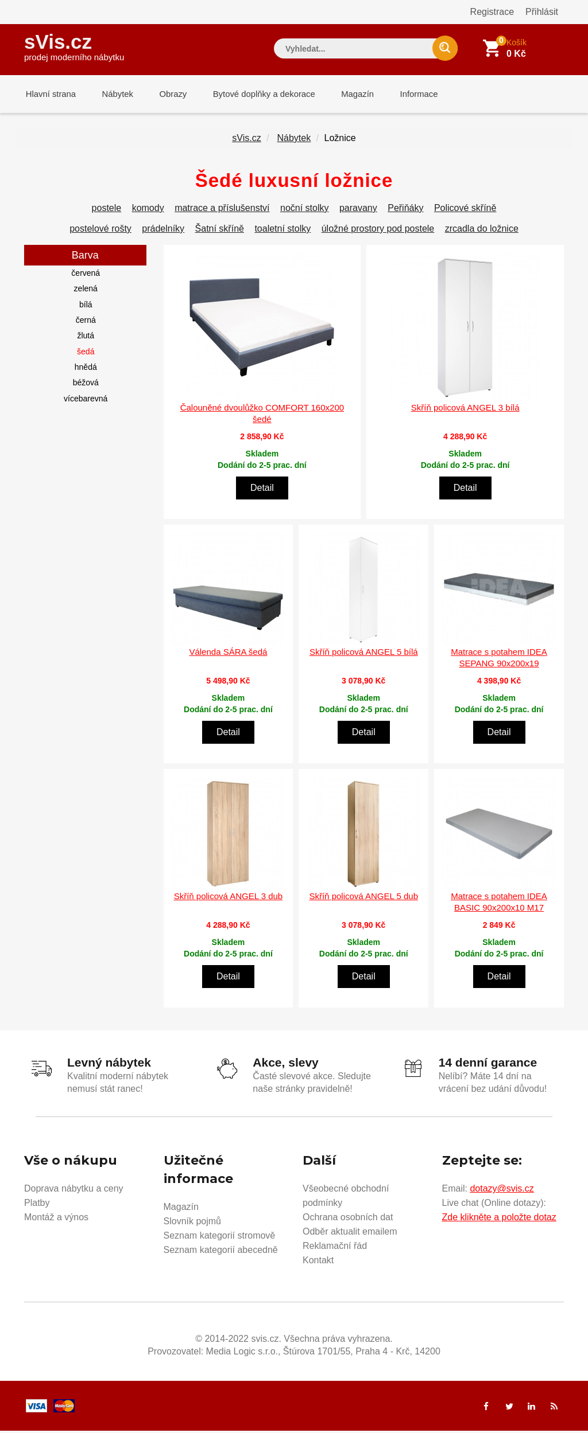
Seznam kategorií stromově (220, 1238)
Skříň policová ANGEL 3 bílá (465, 410)
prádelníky (163, 231)
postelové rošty (100, 231)
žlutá (85, 337)
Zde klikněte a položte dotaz (499, 1219)
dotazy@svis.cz (501, 1191)
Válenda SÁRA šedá (228, 654)
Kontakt (318, 1262)
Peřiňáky (405, 210)
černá (86, 322)
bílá (85, 306)
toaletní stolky (282, 231)
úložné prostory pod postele (378, 231)
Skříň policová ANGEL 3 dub (228, 898)
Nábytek (113, 94)
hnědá (86, 369)
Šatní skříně (219, 231)
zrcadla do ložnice (482, 231)
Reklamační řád (335, 1248)
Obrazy (166, 94)
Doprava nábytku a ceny (73, 1191)
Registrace (492, 12)
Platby (36, 1205)
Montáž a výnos (56, 1219)
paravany (358, 210)
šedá (85, 353)
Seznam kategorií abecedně (221, 1252)
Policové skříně (465, 210)
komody (148, 210)
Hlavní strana (49, 94)
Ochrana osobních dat (348, 1219)
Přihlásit (541, 12)
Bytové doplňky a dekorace (255, 94)
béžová (86, 384)
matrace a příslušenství (222, 210)
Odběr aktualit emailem (350, 1234)
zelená (86, 290)
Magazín (346, 94)
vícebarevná (85, 400)
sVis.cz (74, 45)
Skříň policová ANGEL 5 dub (363, 898)
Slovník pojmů (193, 1223)
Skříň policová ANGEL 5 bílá (364, 654)
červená (85, 275)
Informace (404, 94)
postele (107, 210)
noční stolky (304, 210)
